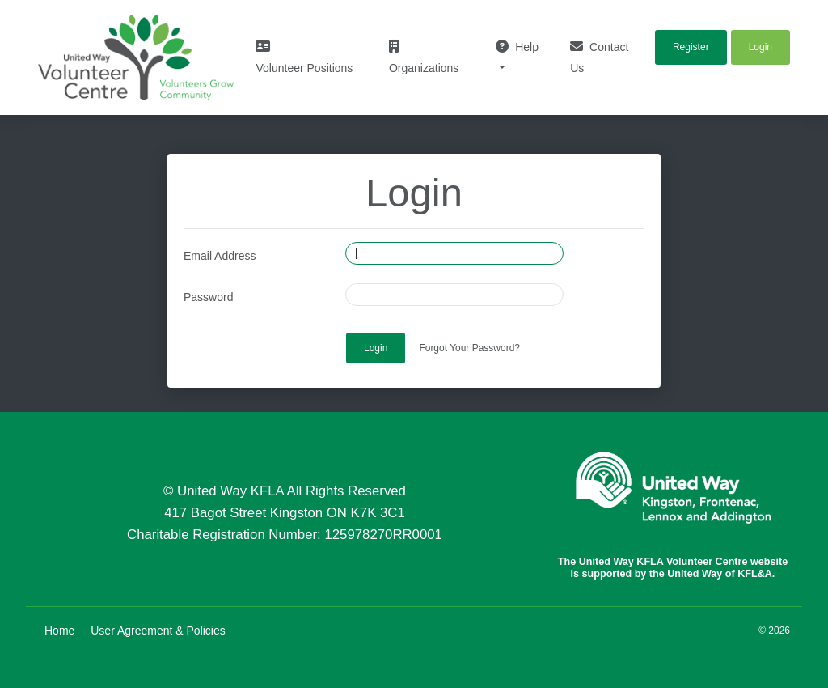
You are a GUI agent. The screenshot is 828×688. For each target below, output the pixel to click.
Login (375, 348)
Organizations (423, 57)
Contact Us (599, 57)
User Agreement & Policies (158, 630)
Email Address (220, 255)
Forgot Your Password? (469, 348)
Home (59, 630)
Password (208, 297)
